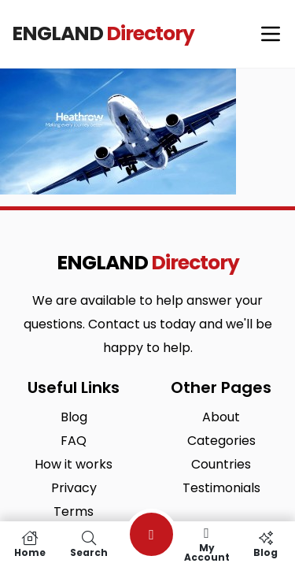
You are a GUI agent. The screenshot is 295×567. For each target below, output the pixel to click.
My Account (206, 544)
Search (88, 544)
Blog (265, 544)
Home (29, 544)
